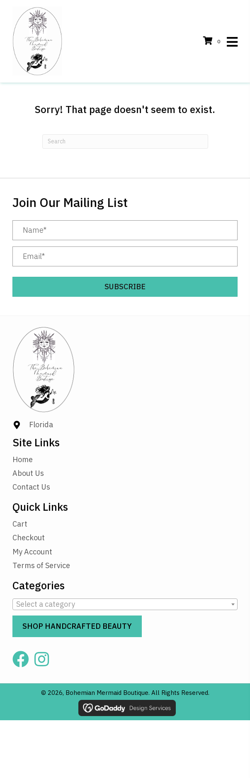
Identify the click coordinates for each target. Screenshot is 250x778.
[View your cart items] (213, 41)
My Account (32, 551)
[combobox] (125, 604)
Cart (19, 524)
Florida (41, 424)
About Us (28, 473)
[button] (125, 287)
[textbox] (125, 604)
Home (22, 459)
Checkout (28, 537)
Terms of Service (41, 565)
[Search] (125, 141)
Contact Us (31, 487)
